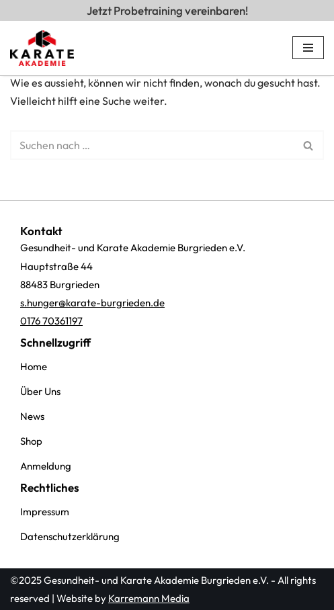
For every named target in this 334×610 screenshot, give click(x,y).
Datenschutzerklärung (70, 536)
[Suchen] (152, 145)
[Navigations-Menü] (308, 47)
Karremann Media (149, 598)
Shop (31, 441)
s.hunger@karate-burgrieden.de (92, 302)
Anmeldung (45, 466)
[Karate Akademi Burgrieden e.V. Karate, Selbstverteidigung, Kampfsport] (42, 48)
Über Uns (40, 391)
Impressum (44, 511)
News (32, 416)
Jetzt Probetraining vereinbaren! (170, 10)
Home (33, 366)
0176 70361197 (51, 320)
